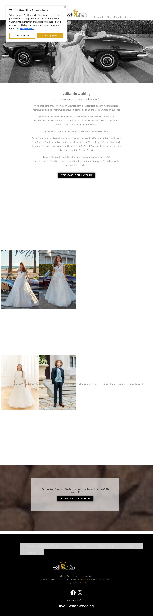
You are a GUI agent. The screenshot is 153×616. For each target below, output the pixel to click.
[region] (36, 23)
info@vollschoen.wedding (76, 582)
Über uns (31, 552)
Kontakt (118, 17)
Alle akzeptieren (49, 35)
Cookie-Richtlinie (27, 28)
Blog (109, 17)
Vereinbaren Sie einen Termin (42, 546)
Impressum (79, 546)
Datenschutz (106, 546)
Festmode (99, 17)
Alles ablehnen (22, 35)
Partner (129, 17)
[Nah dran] (65, 7)
